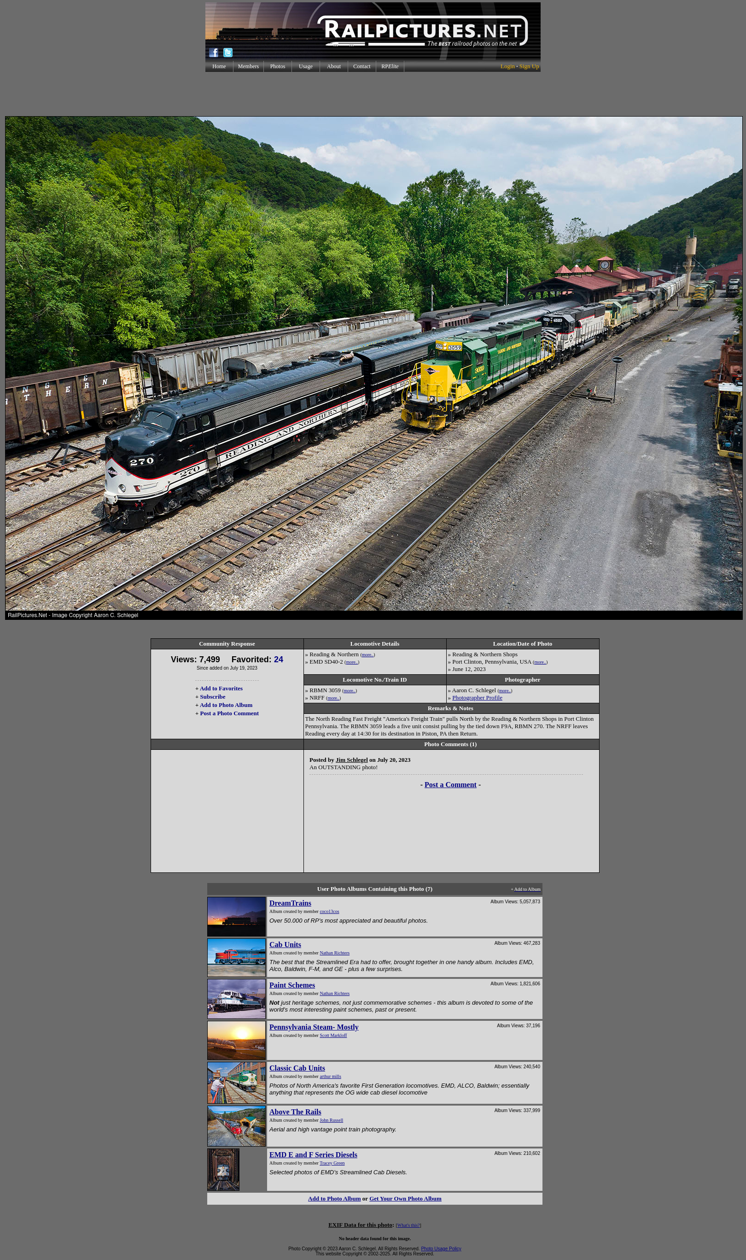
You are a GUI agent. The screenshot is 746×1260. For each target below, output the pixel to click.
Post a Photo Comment (229, 713)
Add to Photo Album (226, 704)
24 (278, 659)
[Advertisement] (373, 94)
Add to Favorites (221, 688)
